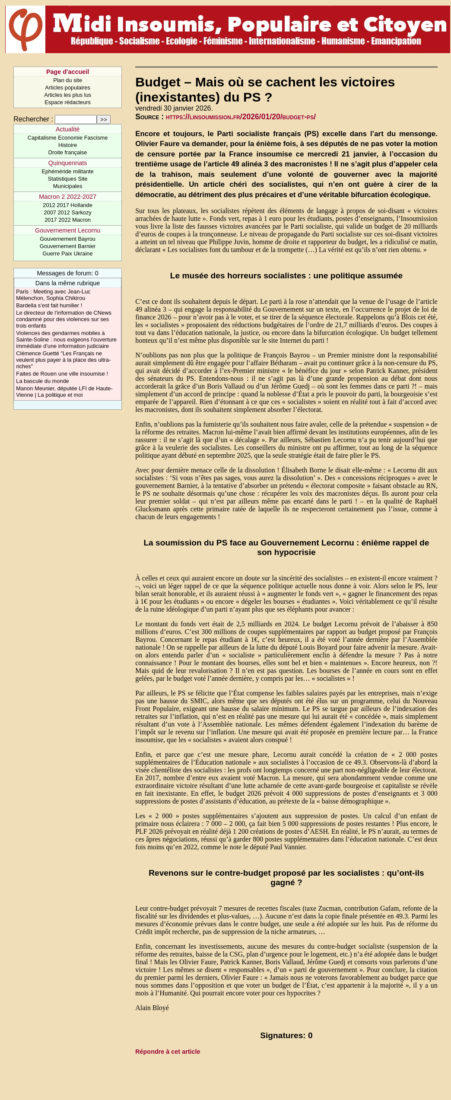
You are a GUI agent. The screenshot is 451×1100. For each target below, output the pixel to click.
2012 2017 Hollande (67, 205)
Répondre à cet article (167, 1051)
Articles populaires (67, 87)
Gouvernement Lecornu (67, 230)
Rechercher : (33, 119)
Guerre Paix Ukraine (68, 253)
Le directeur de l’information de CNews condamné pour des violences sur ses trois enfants (63, 319)
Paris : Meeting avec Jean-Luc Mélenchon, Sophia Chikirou (53, 294)
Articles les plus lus (67, 95)
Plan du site (67, 80)
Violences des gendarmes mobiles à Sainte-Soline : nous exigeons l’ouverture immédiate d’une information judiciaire (66, 339)
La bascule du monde (42, 381)
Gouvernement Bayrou (67, 239)
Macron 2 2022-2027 (67, 196)
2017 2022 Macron (67, 220)
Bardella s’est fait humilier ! (49, 305)
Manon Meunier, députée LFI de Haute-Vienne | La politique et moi (64, 391)
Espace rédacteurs (67, 102)
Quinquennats (67, 162)
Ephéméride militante (67, 171)
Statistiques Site (68, 178)
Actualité (67, 129)
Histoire (67, 145)
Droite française (67, 152)
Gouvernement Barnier (67, 246)
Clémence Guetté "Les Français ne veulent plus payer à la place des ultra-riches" (63, 360)
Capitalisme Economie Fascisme (68, 137)
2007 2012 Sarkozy (67, 212)
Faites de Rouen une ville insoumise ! (62, 373)
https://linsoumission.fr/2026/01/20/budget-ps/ (241, 116)
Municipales (68, 186)
